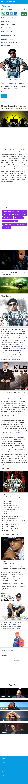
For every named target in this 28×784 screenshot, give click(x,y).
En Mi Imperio (10, 562)
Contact (4, 771)
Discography (18, 218)
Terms (3, 762)
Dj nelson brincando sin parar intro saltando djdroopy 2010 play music (14, 212)
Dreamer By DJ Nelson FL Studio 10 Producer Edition (14, 215)
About (3, 758)
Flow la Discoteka (10, 83)
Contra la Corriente (18, 414)
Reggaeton (9, 31)
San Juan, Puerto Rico (11, 42)
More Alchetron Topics (7, 650)
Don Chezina (20, 336)
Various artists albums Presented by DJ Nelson (14, 224)
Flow (6, 21)
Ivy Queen (20, 338)
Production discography (10, 221)
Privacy (4, 767)
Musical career (7, 218)
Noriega (18, 101)
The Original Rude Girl (19, 346)
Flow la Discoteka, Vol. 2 (12, 433)
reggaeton (23, 158)
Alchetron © (6, 776)
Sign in (24, 14)
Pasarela (18, 435)
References (6, 227)
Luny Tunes (20, 399)
